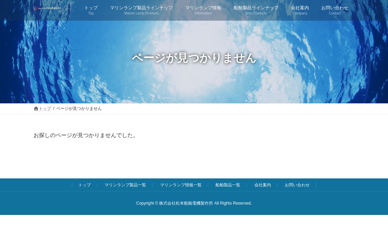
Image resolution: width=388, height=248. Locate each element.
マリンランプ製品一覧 (125, 185)
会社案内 (262, 185)
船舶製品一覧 (227, 185)
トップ (84, 185)
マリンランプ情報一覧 (181, 185)
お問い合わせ (297, 185)
